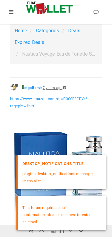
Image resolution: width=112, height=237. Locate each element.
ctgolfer (31, 88)
